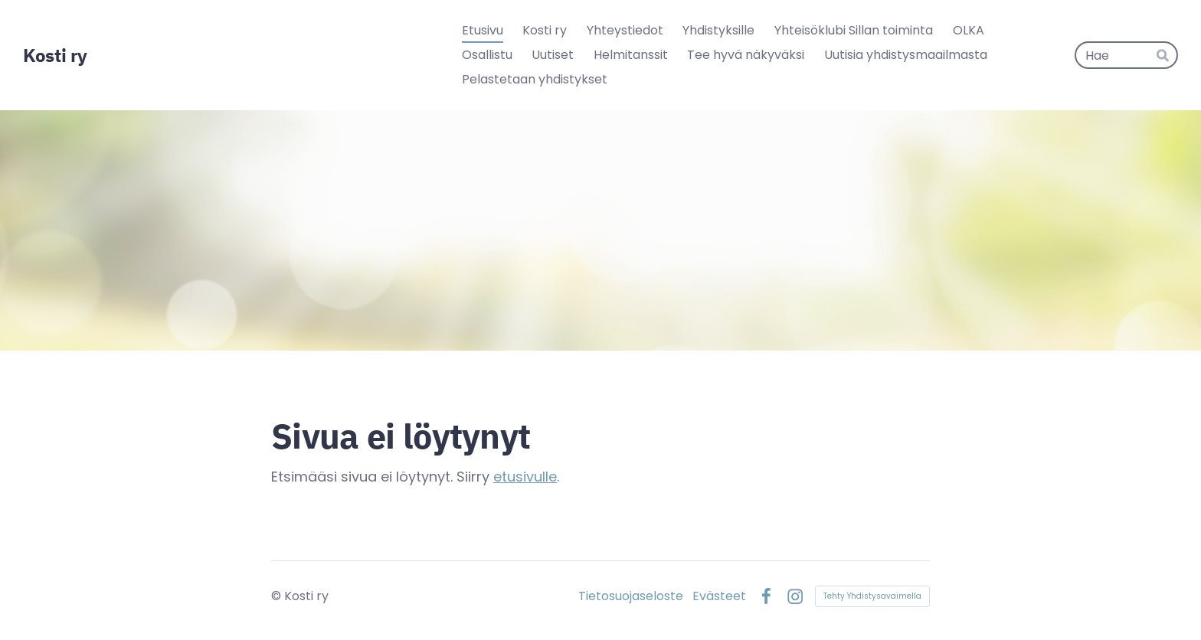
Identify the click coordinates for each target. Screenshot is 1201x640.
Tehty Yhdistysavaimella (872, 596)
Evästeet (719, 596)
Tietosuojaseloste (630, 596)
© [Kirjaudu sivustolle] (277, 596)
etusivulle (525, 476)
